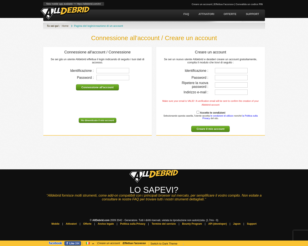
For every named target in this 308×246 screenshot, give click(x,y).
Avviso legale (106, 223)
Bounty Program (192, 223)
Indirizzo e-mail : (196, 92)
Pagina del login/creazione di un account (98, 25)
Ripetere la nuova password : (195, 84)
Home (65, 25)
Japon (236, 223)
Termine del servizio (164, 223)
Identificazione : (82, 70)
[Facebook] (72, 243)
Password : (85, 77)
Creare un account (202, 4)
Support (252, 14)
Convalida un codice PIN (249, 4)
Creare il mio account (210, 128)
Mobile (56, 223)
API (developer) (217, 223)
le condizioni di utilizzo (221, 115)
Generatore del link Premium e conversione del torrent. (65, 13)
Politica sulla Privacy (132, 223)
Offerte (230, 14)
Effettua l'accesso (224, 4)
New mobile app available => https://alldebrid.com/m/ (73, 4)
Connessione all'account (97, 87)
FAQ (186, 14)
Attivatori (206, 14)
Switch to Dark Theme (164, 243)
